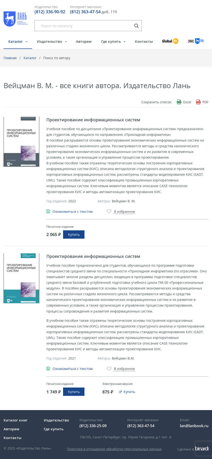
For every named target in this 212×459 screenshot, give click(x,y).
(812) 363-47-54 (85, 11)
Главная (10, 58)
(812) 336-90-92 (50, 11)
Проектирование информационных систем (93, 120)
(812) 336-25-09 (93, 425)
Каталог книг (16, 420)
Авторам (84, 41)
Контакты (144, 41)
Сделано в (192, 449)
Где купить (111, 41)
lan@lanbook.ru (194, 425)
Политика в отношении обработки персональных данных (114, 449)
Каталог (16, 41)
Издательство (50, 41)
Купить (74, 234)
